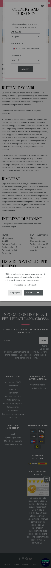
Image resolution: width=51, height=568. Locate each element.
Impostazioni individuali (25, 285)
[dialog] (25, 284)
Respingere (15, 292)
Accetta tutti (33, 292)
